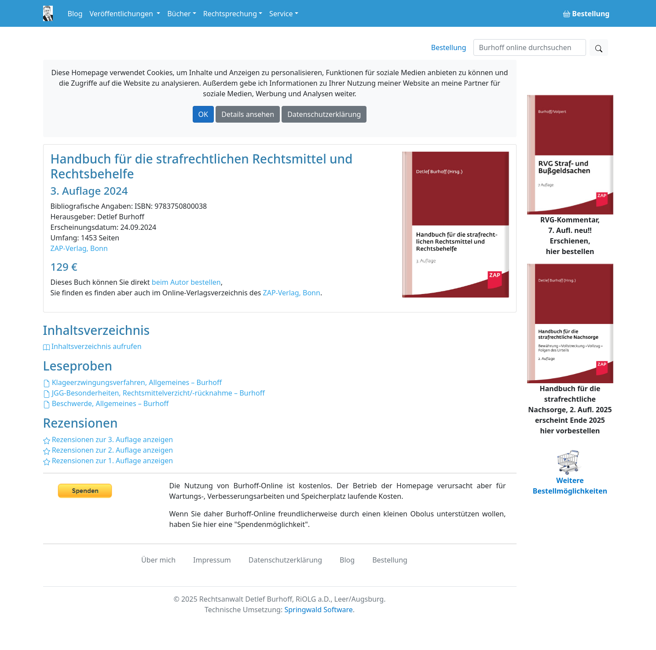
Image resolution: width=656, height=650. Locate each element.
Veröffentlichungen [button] (122, 13)
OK (203, 114)
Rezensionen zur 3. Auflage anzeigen (108, 439)
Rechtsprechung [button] (230, 13)
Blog (75, 13)
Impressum (212, 560)
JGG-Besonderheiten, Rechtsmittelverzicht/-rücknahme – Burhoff (154, 393)
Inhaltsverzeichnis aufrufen (92, 346)
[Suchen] (529, 47)
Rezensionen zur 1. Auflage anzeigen (108, 460)
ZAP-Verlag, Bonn (79, 248)
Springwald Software (318, 609)
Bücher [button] (179, 13)
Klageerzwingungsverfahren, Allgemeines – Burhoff (132, 382)
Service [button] (281, 13)
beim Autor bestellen (186, 282)
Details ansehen (247, 114)
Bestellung (448, 47)
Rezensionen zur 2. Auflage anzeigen (108, 450)
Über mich (158, 560)
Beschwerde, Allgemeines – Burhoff (106, 403)
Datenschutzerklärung (324, 114)
